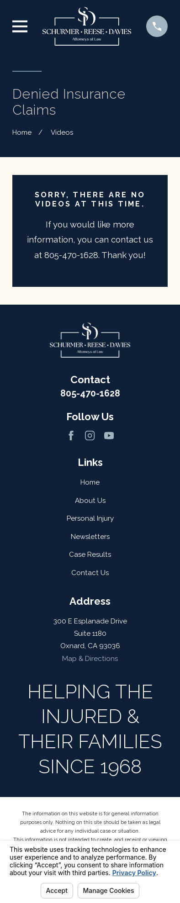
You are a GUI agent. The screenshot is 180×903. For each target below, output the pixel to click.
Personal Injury (90, 518)
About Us (90, 500)
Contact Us (90, 573)
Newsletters (90, 537)
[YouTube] (109, 435)
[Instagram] (90, 435)
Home (90, 482)
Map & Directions (90, 659)
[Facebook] (71, 435)
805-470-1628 (90, 393)
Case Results (90, 554)
